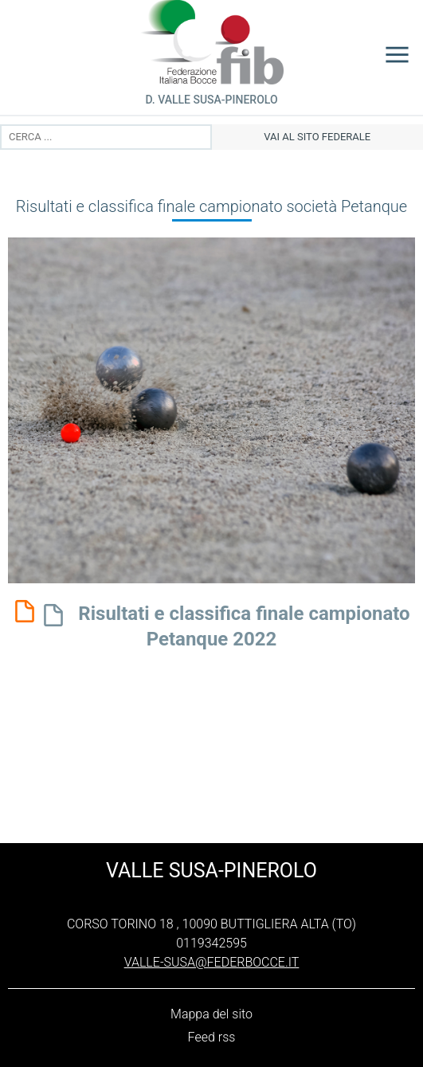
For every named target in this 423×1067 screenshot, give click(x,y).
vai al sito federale (317, 137)
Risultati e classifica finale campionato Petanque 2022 (223, 624)
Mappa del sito (211, 1014)
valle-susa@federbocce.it (212, 962)
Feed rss (212, 1037)
